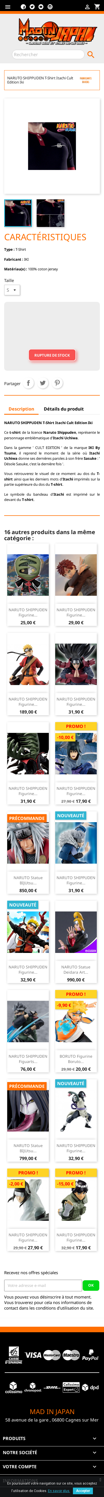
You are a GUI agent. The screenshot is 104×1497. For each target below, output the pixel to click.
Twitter (32, 8)
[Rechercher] (48, 54)
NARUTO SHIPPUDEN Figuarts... (28, 1059)
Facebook (23, 8)
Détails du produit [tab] (64, 409)
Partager (28, 382)
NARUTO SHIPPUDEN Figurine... (28, 612)
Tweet (42, 382)
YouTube (41, 8)
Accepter (83, 1491)
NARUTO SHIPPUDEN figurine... (28, 701)
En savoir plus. (59, 1491)
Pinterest (57, 382)
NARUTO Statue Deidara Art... (75, 969)
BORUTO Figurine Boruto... (76, 1059)
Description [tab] (21, 409)
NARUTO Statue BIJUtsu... (28, 880)
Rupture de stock (52, 355)
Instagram (50, 8)
